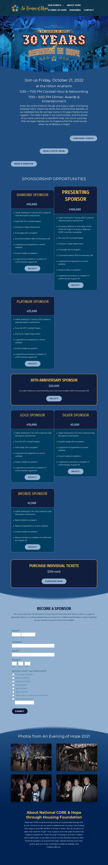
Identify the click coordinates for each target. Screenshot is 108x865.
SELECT (54, 394)
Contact (89, 10)
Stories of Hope (57, 10)
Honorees (75, 10)
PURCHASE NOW (54, 576)
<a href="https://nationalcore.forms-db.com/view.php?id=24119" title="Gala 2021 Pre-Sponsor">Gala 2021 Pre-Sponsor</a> (54, 668)
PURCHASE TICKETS (83, 133)
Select (32, 264)
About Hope (74, 5)
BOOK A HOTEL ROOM (54, 146)
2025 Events (56, 5)
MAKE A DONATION (23, 159)
